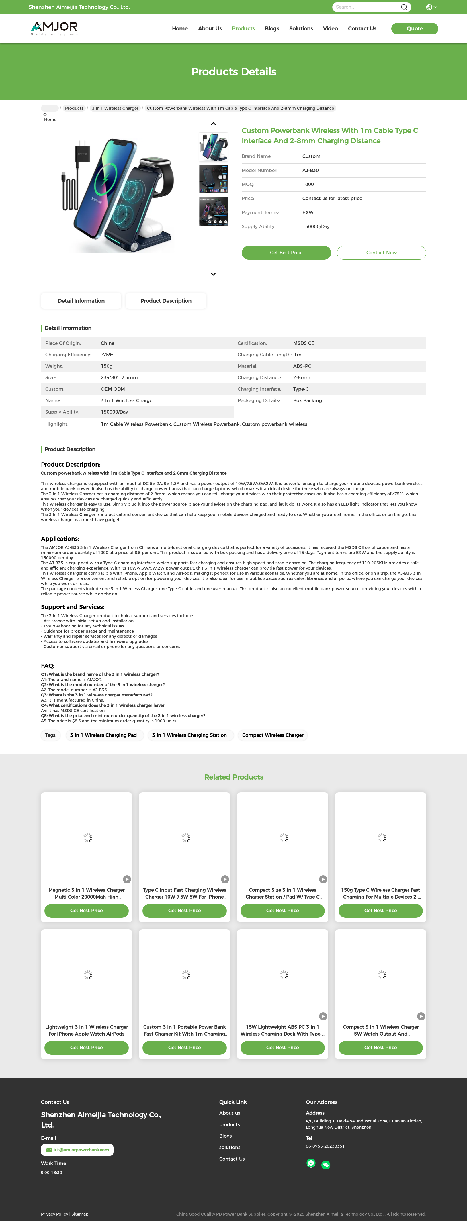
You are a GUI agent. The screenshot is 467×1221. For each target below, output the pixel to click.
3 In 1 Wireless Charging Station (189, 735)
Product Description (166, 301)
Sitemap (80, 1214)
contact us (362, 29)
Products (74, 108)
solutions (301, 29)
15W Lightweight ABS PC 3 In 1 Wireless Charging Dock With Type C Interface (283, 1031)
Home (180, 29)
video (330, 29)
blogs (272, 29)
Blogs (225, 1136)
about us (210, 29)
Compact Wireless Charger (272, 735)
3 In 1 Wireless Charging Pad (103, 735)
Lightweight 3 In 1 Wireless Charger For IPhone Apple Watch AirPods (86, 1030)
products (243, 29)
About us (229, 1113)
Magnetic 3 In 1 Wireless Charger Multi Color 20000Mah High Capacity (86, 894)
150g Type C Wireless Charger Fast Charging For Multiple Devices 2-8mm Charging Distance (380, 894)
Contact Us (232, 1159)
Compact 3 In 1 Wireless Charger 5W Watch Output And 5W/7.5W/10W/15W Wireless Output (380, 1031)
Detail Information (81, 301)
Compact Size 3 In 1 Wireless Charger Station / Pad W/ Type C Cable (282, 894)
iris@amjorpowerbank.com (77, 1150)
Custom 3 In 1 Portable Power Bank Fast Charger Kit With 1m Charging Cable (184, 1031)
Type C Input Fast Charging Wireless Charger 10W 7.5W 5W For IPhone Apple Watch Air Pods (184, 894)
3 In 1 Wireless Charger (115, 108)
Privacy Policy (54, 1214)
